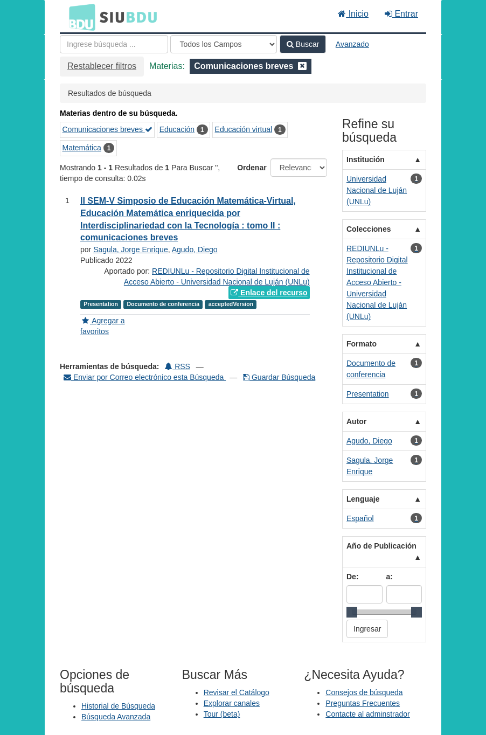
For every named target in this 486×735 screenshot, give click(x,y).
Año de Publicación (381, 546)
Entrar (401, 13)
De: (352, 576)
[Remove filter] (302, 66)
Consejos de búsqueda (363, 692)
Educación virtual (244, 129)
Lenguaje (362, 499)
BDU (79, 17)
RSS (177, 366)
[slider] (351, 612)
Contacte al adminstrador (367, 714)
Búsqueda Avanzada (115, 716)
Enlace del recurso (269, 292)
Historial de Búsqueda (118, 706)
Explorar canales (232, 703)
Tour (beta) (222, 714)
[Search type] (223, 44)
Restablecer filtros (101, 66)
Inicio (353, 13)
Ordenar (251, 167)
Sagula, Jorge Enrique (130, 249)
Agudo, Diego (195, 249)
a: (389, 576)
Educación (177, 129)
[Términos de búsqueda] (114, 44)
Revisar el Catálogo (236, 692)
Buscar (303, 44)
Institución (365, 159)
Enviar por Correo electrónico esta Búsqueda (145, 377)
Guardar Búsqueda (279, 377)
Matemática (82, 147)
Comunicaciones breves (107, 129)
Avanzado (352, 44)
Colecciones (368, 229)
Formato (361, 343)
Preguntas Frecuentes (362, 703)
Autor (356, 421)
